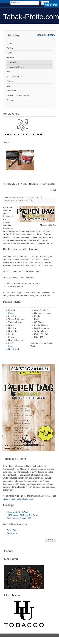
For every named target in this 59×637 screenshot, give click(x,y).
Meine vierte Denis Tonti (17, 512)
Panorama (11, 57)
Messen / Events (17, 67)
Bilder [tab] (6, 142)
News (8, 86)
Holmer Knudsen (15, 340)
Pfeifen (9, 48)
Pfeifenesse (12, 533)
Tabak (9, 53)
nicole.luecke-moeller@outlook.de (18, 499)
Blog (8, 72)
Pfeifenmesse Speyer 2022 (19, 518)
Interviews (15, 62)
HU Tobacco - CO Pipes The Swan (22, 515)
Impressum (11, 90)
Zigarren (10, 81)
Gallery (9, 100)
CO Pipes (38, 322)
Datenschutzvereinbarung (17, 95)
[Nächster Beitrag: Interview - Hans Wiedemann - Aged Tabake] (50, 540)
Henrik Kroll (13, 349)
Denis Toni (11, 530)
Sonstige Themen (14, 76)
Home (9, 43)
